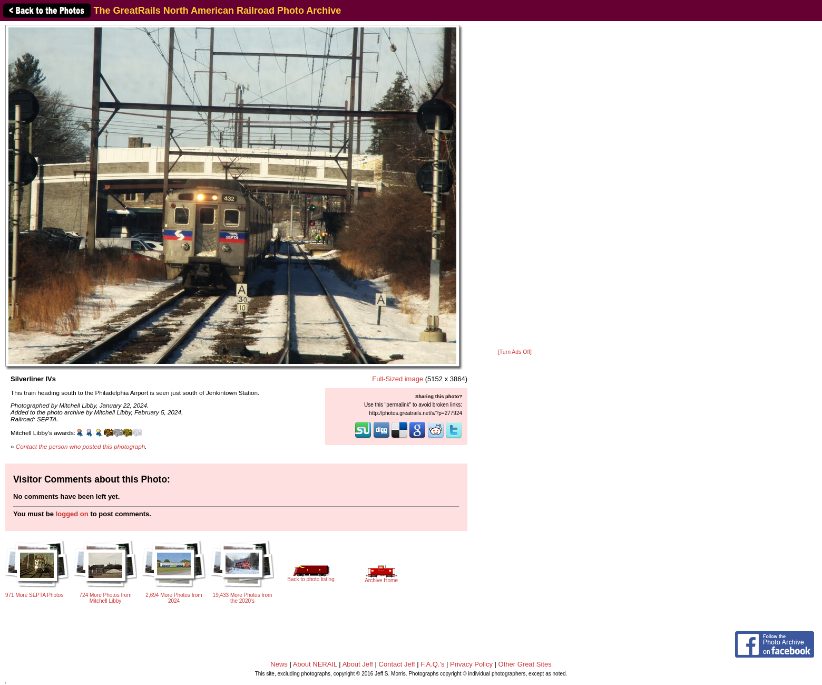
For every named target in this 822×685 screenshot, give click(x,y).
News (279, 664)
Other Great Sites (525, 664)
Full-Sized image (397, 379)
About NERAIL (315, 664)
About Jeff (357, 664)
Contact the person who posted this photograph (80, 446)
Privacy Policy (471, 664)
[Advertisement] (515, 185)
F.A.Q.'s (432, 664)
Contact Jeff (397, 664)
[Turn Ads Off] (515, 352)
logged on (72, 514)
